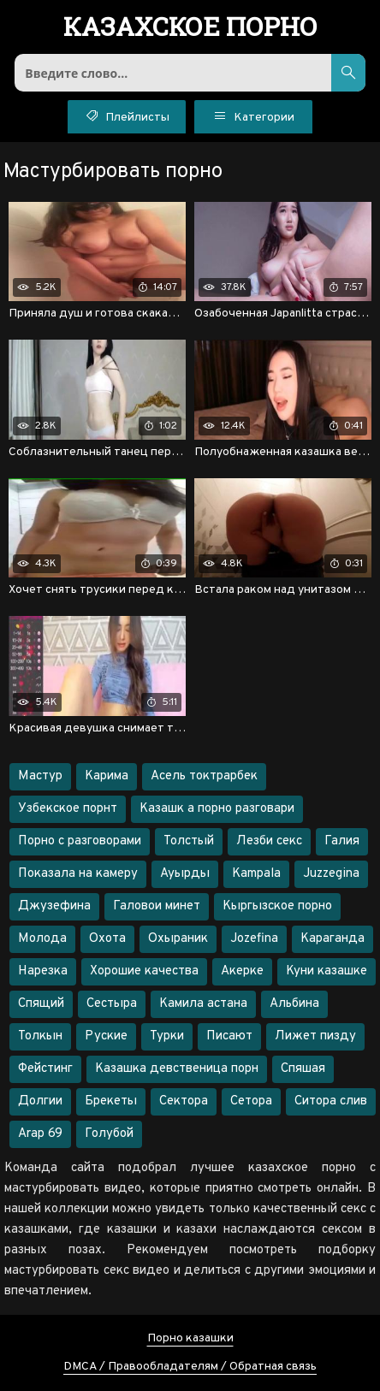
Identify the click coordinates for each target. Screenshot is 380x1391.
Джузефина (54, 906)
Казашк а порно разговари (217, 809)
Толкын (40, 1036)
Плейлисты (127, 115)
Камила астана (203, 1004)
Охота (107, 939)
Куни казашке (326, 971)
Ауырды (185, 874)
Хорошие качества (144, 971)
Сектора (183, 1101)
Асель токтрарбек (204, 776)
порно (190, 28)
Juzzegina (331, 874)
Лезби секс (269, 841)
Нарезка (43, 971)
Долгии (40, 1101)
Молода (42, 939)
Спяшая (303, 1069)
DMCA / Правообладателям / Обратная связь (190, 1366)
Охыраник (178, 939)
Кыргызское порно (277, 906)
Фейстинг (45, 1069)
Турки (167, 1036)
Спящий (41, 1004)
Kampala (256, 874)
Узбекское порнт (67, 809)
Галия (341, 841)
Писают (229, 1036)
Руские (106, 1036)
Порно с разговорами (79, 841)
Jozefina (254, 939)
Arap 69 (40, 1134)
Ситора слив (330, 1101)
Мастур (40, 776)
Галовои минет (156, 906)
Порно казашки (190, 1338)
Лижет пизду (315, 1036)
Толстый (188, 841)
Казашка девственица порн (176, 1069)
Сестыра (111, 1004)
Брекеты (111, 1101)
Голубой (109, 1134)
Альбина (294, 1004)
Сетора (251, 1101)
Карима (106, 776)
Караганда (332, 939)
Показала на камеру (78, 874)
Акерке (242, 971)
